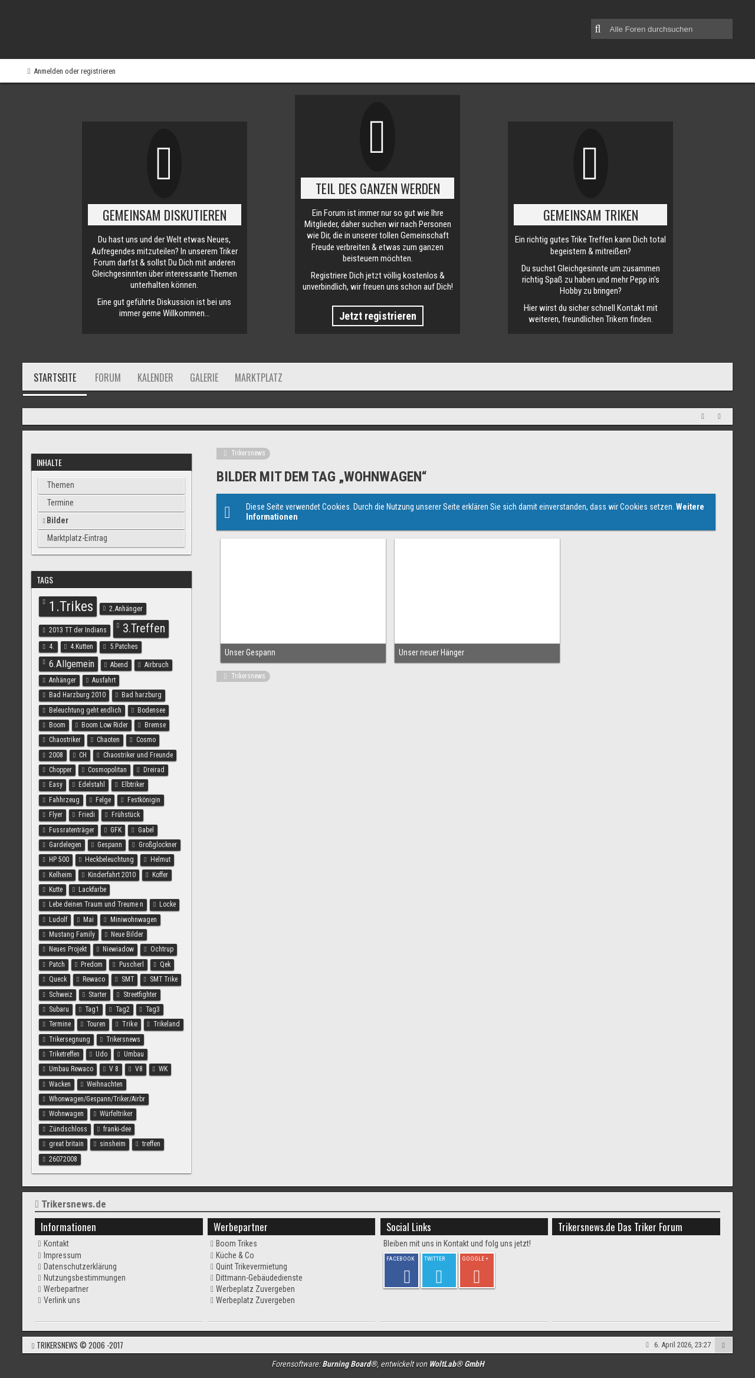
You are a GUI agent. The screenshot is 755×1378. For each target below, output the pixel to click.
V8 (139, 1069)
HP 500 (59, 859)
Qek (165, 964)
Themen (60, 485)
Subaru (59, 1009)
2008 (56, 755)
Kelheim (60, 875)
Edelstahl (91, 784)
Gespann (109, 845)
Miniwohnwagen (133, 920)
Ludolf (58, 920)
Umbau (134, 1054)
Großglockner (158, 845)
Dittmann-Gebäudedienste (259, 1277)
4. (51, 646)
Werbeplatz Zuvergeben (255, 1289)
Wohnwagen (66, 1114)
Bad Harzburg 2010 (77, 695)
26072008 (63, 1159)
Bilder (57, 520)
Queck (58, 979)
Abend (119, 665)
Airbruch (157, 665)
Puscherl (131, 964)
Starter (97, 994)
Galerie (204, 377)
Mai (88, 920)
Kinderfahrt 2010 (112, 875)
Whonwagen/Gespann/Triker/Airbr (97, 1099)
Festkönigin (143, 800)
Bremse (155, 725)
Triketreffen (64, 1054)
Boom (57, 725)
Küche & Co (235, 1255)
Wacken (60, 1084)
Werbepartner (66, 1289)
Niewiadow (118, 949)
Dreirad (154, 770)
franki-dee (117, 1129)
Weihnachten (105, 1084)
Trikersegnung (69, 1039)
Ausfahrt (104, 680)
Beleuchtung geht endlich (85, 710)
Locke (167, 904)
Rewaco (94, 979)
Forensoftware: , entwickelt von (377, 1364)
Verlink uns (62, 1300)
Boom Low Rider (104, 725)
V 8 (114, 1069)
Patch (57, 964)
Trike (129, 1024)
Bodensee (151, 710)
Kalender (155, 377)
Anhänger (62, 680)
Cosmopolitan (107, 770)
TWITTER (434, 1258)
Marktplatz (259, 377)
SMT (128, 979)
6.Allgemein (71, 664)
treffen (151, 1144)
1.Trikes (71, 606)
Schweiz (61, 994)
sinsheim (113, 1144)
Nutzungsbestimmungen (85, 1277)
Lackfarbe (92, 889)
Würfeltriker (116, 1114)
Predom (92, 964)
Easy (56, 784)
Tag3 (153, 1009)
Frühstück (125, 815)
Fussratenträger (71, 830)
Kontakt (56, 1243)
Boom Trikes (236, 1243)
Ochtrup (161, 949)
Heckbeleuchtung (109, 859)
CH (83, 755)
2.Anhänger (126, 608)
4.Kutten (81, 646)
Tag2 (123, 1009)
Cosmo (146, 740)
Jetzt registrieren (377, 316)
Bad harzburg (142, 695)
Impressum (62, 1255)
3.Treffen (144, 628)
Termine (60, 502)
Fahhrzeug (64, 800)
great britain (66, 1144)
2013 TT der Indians (78, 630)
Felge (103, 800)
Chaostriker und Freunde (138, 755)
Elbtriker (133, 784)
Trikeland (166, 1024)
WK (163, 1069)
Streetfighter (140, 994)
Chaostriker (65, 740)
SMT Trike (164, 979)
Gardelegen (65, 845)
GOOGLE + (475, 1258)
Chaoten (108, 740)
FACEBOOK (400, 1258)
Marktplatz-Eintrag (77, 538)
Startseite (55, 377)
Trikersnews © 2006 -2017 (80, 1345)
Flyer (56, 815)
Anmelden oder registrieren (75, 71)
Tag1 (92, 1009)
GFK (116, 830)
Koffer (160, 875)
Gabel (146, 830)
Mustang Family (72, 934)
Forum (108, 377)
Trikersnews (123, 1039)
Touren (96, 1024)
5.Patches (124, 646)
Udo (101, 1054)
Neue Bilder (127, 934)
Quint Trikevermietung (251, 1266)
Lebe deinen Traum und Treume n (96, 904)
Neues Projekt (68, 949)
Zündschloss (68, 1129)
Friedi (86, 815)
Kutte (56, 889)
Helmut (160, 859)
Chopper (60, 770)
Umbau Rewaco (71, 1069)
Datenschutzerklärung (80, 1266)
